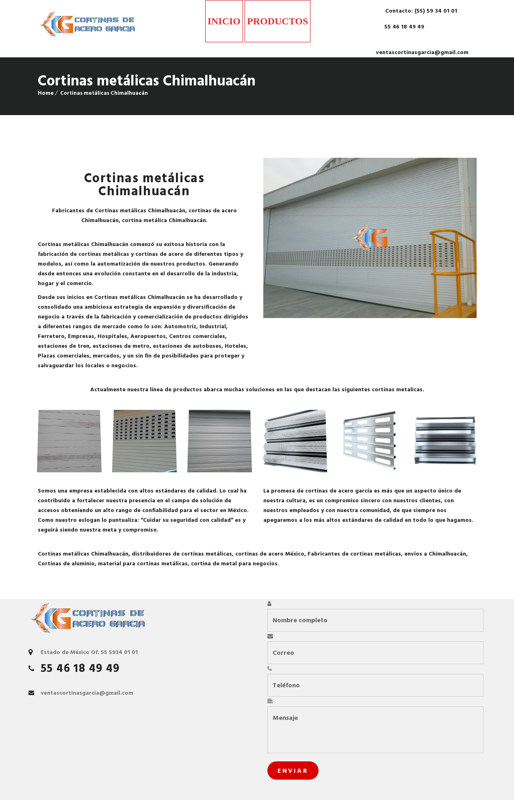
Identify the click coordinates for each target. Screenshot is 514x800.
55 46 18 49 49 (403, 26)
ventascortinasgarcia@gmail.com (422, 52)
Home (46, 93)
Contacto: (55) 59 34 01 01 (420, 10)
